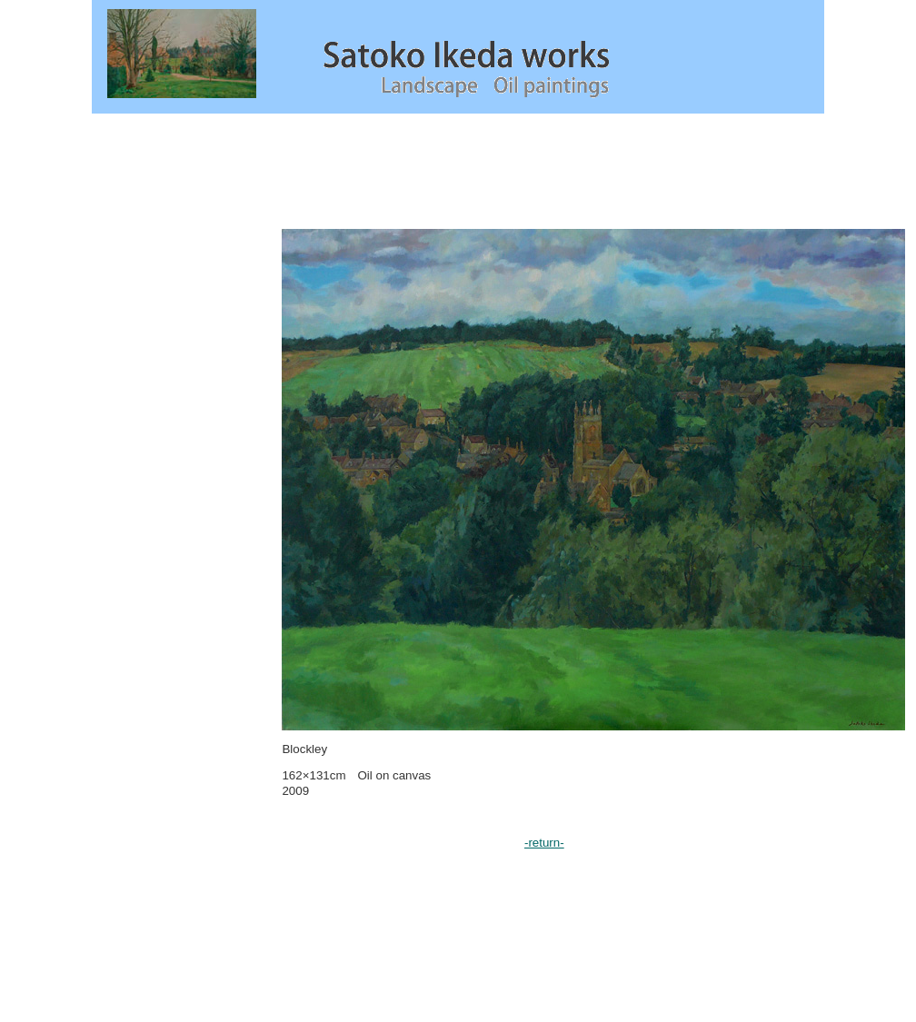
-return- (544, 842)
